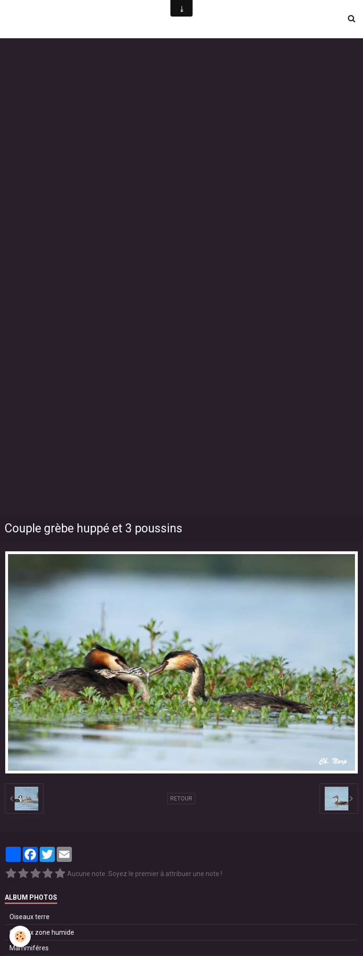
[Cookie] (20, 936)
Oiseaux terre (29, 917)
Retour (181, 798)
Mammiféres (29, 948)
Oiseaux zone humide (41, 932)
